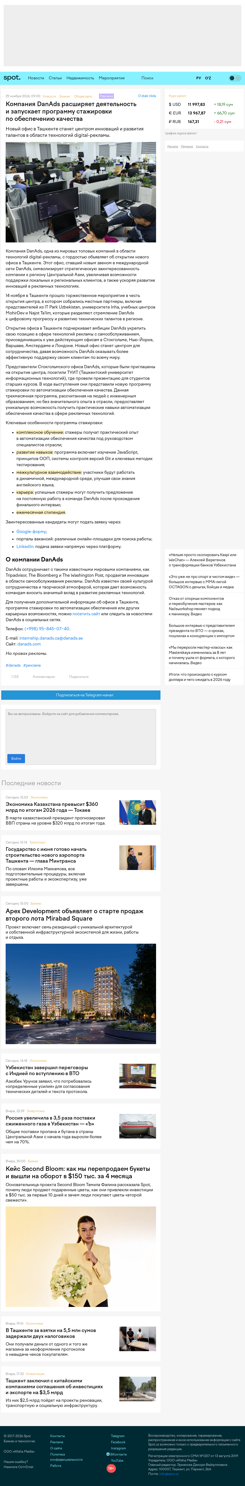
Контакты (202, 146)
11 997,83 (196, 104)
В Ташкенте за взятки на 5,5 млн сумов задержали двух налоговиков (51, 1333)
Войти (16, 759)
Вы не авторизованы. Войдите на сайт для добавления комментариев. (80, 730)
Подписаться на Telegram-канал (81, 695)
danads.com (29, 644)
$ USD (175, 104)
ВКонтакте (117, 1454)
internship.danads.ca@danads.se (51, 638)
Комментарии (41, 677)
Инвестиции (35, 1374)
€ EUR (175, 113)
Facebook (116, 1442)
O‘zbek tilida (147, 96)
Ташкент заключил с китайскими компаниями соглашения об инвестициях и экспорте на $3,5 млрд (54, 1386)
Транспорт (37, 842)
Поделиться (75, 677)
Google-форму (31, 531)
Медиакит (187, 146)
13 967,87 (197, 113)
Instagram (116, 1448)
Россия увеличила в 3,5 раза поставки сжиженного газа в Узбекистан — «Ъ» (50, 1121)
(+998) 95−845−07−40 (46, 628)
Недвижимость (80, 78)
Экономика (39, 797)
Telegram (115, 1436)
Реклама (172, 146)
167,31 (193, 121)
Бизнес (36, 903)
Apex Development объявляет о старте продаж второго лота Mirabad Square (74, 914)
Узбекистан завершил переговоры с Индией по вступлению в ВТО (47, 1070)
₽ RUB (175, 121)
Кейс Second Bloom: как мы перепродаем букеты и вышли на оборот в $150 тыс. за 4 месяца (78, 1172)
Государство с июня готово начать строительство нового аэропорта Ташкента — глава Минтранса (46, 855)
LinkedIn (24, 546)
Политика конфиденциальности (66, 1457)
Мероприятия (112, 78)
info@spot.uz (169, 1474)
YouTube (115, 1460)
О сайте (56, 1448)
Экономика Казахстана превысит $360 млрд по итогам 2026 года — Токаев (52, 807)
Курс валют (177, 96)
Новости (36, 78)
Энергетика (36, 1111)
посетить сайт (86, 613)
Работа (55, 1466)
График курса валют (182, 133)
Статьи (55, 78)
